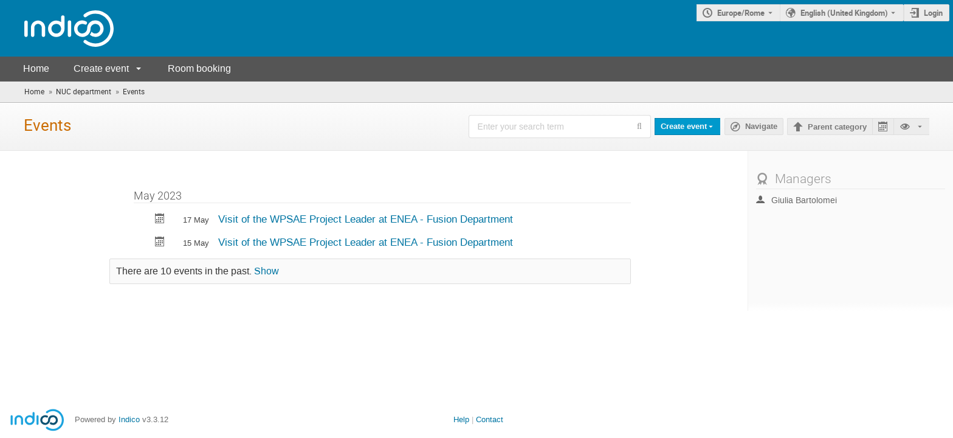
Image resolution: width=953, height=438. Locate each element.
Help (461, 419)
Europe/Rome (741, 12)
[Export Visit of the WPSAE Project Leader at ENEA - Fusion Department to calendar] (160, 220)
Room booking (199, 68)
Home (36, 68)
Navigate (761, 126)
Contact (489, 419)
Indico (129, 419)
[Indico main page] (57, 28)
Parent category (837, 127)
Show (266, 271)
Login (933, 12)
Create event (101, 68)
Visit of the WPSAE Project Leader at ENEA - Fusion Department (365, 219)
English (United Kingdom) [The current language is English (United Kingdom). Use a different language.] (844, 12)
